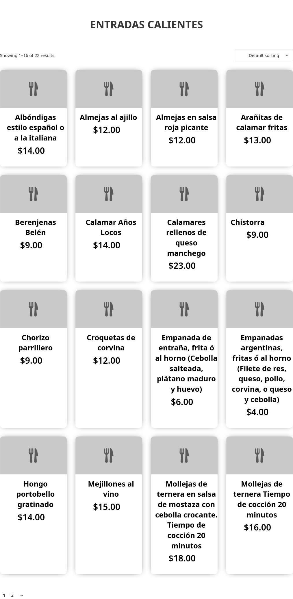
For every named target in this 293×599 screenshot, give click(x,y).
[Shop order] (264, 55)
